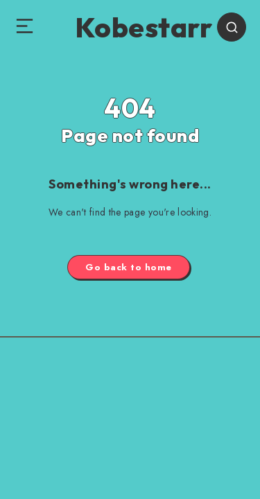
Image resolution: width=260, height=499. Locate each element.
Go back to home (128, 267)
